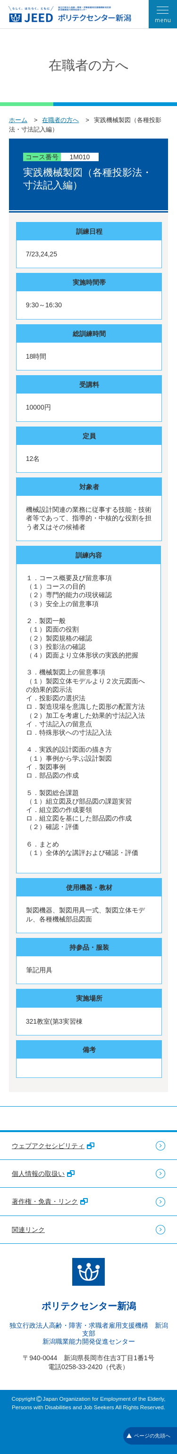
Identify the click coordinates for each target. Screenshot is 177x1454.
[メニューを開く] (163, 14)
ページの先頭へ (148, 1435)
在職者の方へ (60, 119)
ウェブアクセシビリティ (53, 1146)
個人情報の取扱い (43, 1173)
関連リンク (28, 1229)
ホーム (18, 119)
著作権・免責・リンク (50, 1201)
